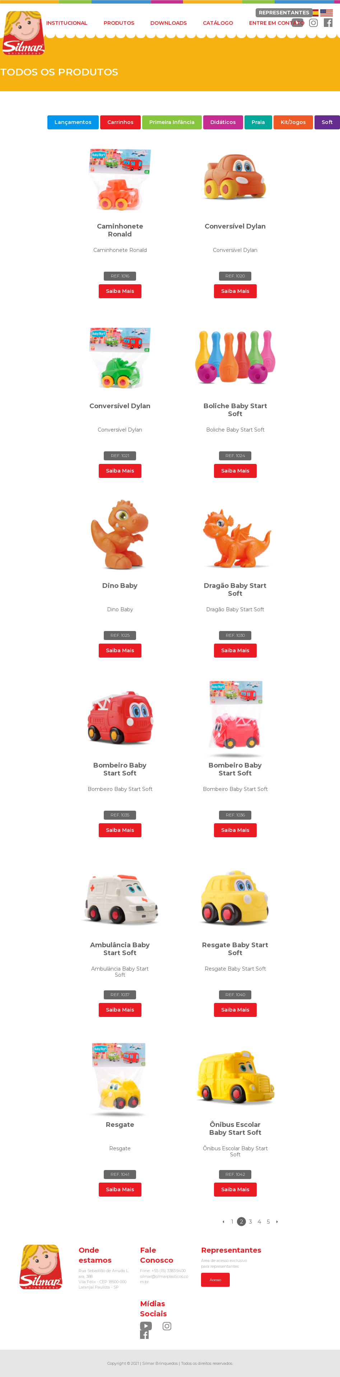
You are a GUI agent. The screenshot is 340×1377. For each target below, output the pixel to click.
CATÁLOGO (218, 23)
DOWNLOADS (168, 23)
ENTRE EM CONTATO (276, 23)
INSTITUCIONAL (67, 23)
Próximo (277, 1221)
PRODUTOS (119, 23)
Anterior (223, 1221)
